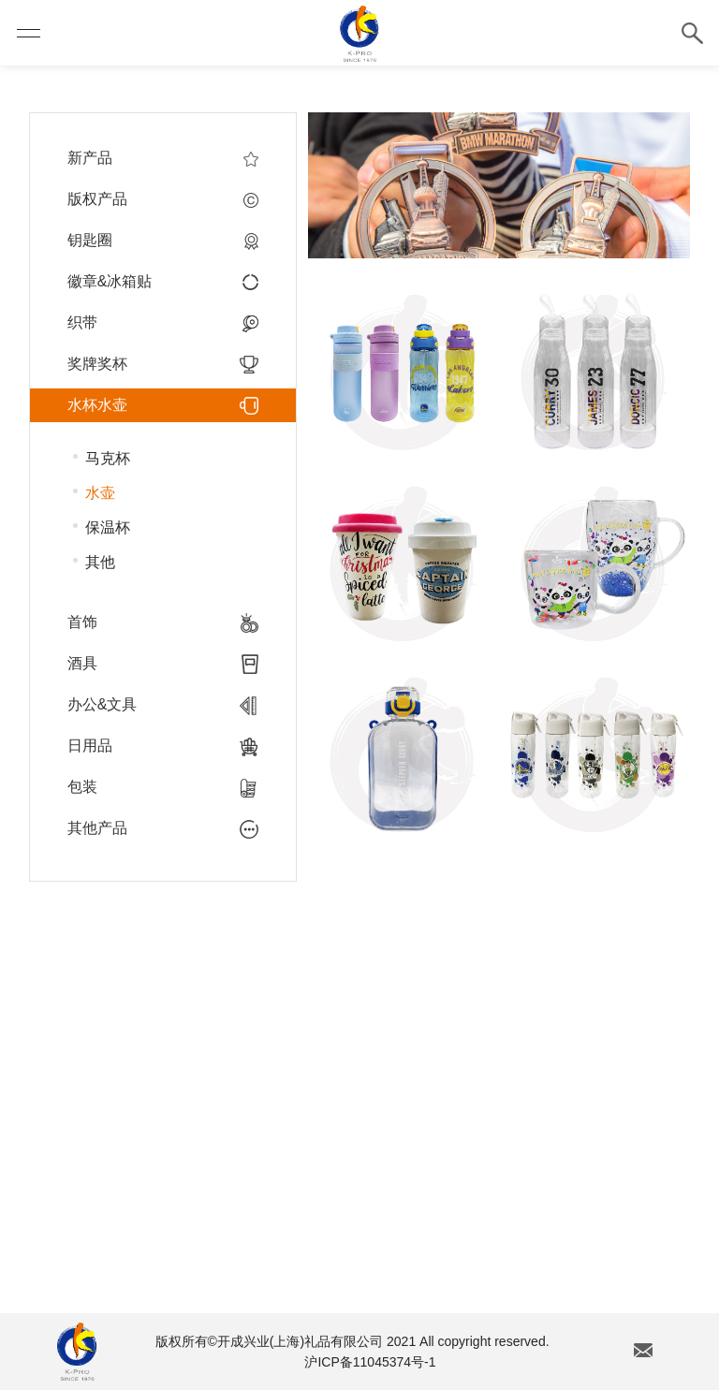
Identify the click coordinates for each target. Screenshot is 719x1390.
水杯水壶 (162, 405)
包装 (162, 787)
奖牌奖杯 (162, 364)
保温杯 (107, 527)
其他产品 (162, 828)
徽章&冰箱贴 (162, 282)
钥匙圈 (162, 240)
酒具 (162, 663)
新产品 (162, 158)
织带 (162, 323)
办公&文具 (162, 705)
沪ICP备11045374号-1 (369, 1361)
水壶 (100, 493)
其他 (100, 562)
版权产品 (162, 199)
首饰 (162, 622)
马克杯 (107, 458)
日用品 (162, 746)
